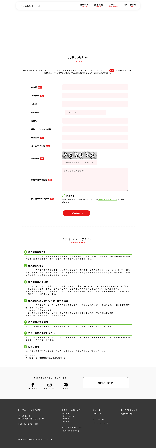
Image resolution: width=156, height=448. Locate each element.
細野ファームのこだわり (72, 427)
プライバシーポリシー (107, 199)
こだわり (113, 5)
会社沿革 (66, 421)
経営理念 (66, 413)
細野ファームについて (71, 410)
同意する (68, 195)
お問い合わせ (129, 5)
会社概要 (98, 5)
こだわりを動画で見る (71, 431)
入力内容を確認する (76, 213)
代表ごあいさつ (68, 416)
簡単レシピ (97, 413)
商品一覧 (84, 5)
